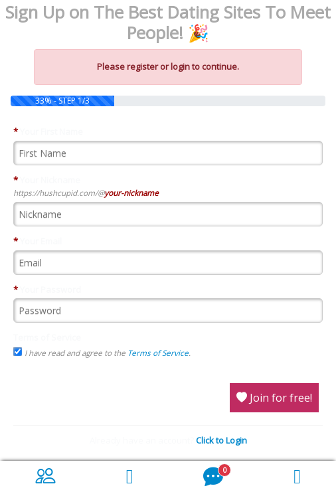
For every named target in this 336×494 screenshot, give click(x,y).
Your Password (47, 289)
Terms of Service (47, 337)
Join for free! (274, 397)
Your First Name (48, 131)
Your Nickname (46, 180)
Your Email (37, 241)
